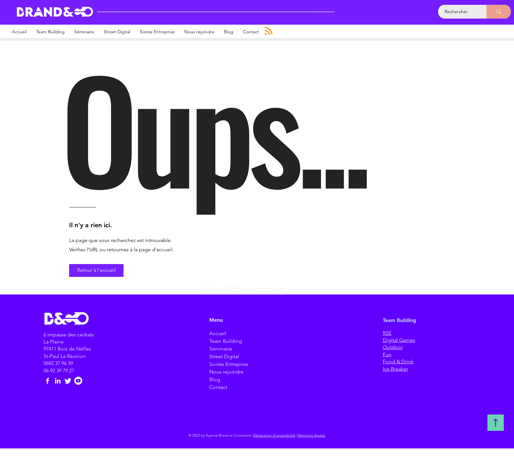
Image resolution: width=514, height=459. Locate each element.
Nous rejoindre (226, 372)
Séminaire (220, 349)
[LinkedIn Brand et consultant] (58, 381)
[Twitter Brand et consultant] (68, 381)
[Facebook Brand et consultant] (48, 381)
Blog (214, 379)
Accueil (217, 333)
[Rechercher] (459, 12)
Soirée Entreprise (228, 364)
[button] (96, 270)
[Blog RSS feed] (269, 31)
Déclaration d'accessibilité (274, 435)
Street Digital (224, 356)
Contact (218, 387)
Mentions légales (311, 435)
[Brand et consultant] (78, 381)
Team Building (225, 341)
